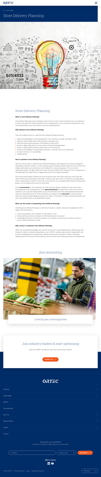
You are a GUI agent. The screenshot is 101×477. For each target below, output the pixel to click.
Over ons (6, 415)
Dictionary (8, 10)
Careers (5, 427)
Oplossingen (7, 396)
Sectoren (6, 389)
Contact (6, 434)
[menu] (94, 3)
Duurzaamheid (8, 408)
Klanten (5, 402)
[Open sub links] (97, 389)
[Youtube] (52, 463)
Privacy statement (19, 471)
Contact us (50, 359)
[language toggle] (90, 471)
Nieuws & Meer (8, 421)
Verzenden (85, 453)
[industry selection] (66, 453)
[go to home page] (8, 3)
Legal (27, 471)
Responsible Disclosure (38, 471)
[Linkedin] (48, 463)
